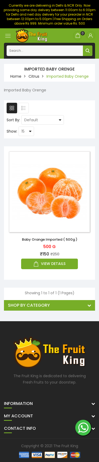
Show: (12, 131)
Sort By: (13, 120)
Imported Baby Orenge (67, 76)
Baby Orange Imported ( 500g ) (49, 239)
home (15, 76)
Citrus (34, 76)
